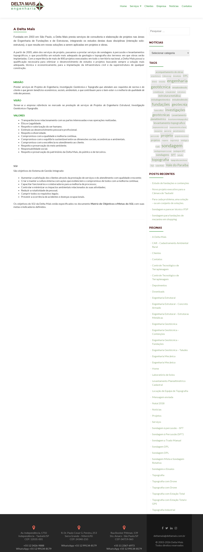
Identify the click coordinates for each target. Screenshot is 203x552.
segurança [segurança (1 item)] (174, 135)
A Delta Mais (159, 231)
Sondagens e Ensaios (163, 463)
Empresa (161, 5)
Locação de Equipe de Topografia (170, 385)
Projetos (156, 409)
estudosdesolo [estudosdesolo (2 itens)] (180, 94)
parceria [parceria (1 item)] (167, 125)
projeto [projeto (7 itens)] (167, 129)
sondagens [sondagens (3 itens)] (162, 149)
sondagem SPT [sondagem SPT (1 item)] (179, 145)
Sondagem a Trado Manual (166, 434)
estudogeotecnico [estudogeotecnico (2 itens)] (160, 94)
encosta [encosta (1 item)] (162, 76)
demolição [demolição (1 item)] (177, 70)
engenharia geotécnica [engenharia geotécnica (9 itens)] (169, 78)
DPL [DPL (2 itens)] (185, 70)
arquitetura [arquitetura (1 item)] (155, 70)
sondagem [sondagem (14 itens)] (172, 140)
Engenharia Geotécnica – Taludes (170, 344)
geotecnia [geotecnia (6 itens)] (179, 99)
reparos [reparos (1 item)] (165, 135)
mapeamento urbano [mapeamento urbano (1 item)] (178, 121)
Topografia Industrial (163, 504)
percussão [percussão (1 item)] (155, 130)
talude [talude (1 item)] (180, 149)
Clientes (148, 5)
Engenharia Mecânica (163, 350)
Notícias (174, 5)
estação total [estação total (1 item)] (170, 86)
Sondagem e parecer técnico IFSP (170, 203)
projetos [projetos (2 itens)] (155, 134)
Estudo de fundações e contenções (170, 177)
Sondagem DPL (160, 440)
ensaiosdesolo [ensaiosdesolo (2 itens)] (179, 81)
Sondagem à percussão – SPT (168, 422)
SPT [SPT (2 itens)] (173, 149)
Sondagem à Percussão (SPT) (168, 428)
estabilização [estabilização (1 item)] (158, 86)
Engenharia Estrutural (163, 291)
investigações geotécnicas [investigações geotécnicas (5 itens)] (168, 106)
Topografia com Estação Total (168, 487)
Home (123, 5)
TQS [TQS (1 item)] (152, 160)
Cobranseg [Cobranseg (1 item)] (167, 70)
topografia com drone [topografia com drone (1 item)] (179, 154)
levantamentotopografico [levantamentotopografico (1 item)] (178, 114)
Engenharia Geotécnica (164, 318)
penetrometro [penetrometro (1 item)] (178, 125)
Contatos (187, 5)
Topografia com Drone (164, 475)
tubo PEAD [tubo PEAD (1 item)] (160, 160)
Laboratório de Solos (163, 368)
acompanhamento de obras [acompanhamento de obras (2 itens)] (169, 66)
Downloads (158, 285)
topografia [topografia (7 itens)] (160, 154)
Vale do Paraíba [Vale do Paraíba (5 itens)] (177, 159)
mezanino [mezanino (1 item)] (158, 125)
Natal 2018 (158, 397)
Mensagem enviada (162, 391)
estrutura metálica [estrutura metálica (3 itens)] (169, 90)
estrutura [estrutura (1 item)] (181, 86)
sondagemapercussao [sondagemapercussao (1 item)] (162, 145)
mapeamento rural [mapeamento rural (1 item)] (160, 121)
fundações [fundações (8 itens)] (161, 98)
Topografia (158, 469)
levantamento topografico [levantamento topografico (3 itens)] (169, 117)
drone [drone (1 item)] (154, 76)
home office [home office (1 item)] (158, 105)
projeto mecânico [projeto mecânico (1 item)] (181, 130)
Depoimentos (159, 279)
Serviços (134, 5)
